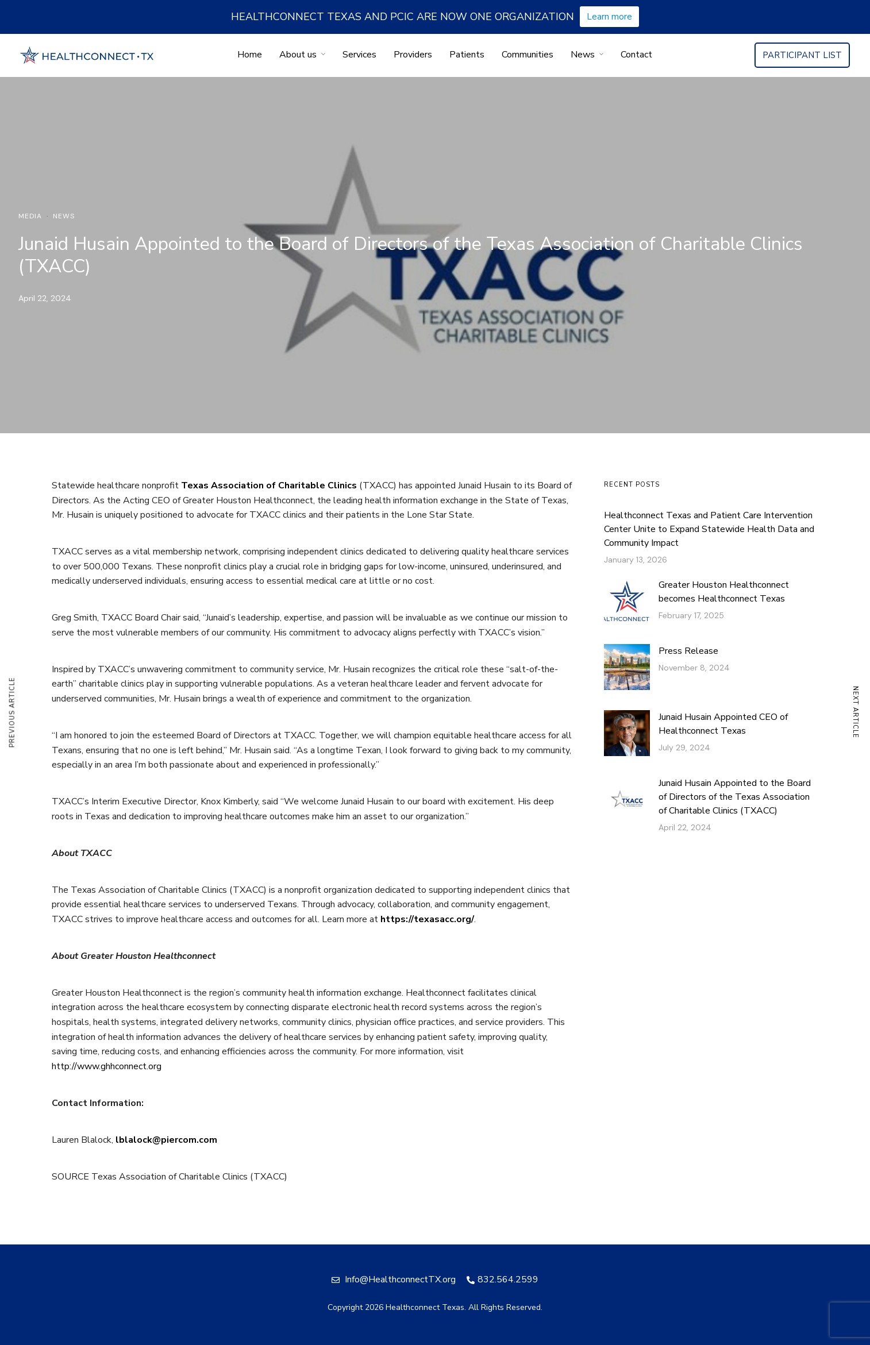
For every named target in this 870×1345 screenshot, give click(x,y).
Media (30, 216)
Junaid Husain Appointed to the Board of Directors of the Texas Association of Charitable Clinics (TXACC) (735, 797)
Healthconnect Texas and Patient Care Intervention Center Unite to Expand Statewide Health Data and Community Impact (709, 529)
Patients (466, 54)
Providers (413, 54)
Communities (527, 54)
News (583, 54)
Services (359, 54)
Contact (636, 54)
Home (249, 54)
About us (298, 54)
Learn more (609, 16)
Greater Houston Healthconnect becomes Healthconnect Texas (724, 592)
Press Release (688, 651)
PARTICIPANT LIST (802, 55)
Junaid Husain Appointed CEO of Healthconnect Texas (723, 724)
